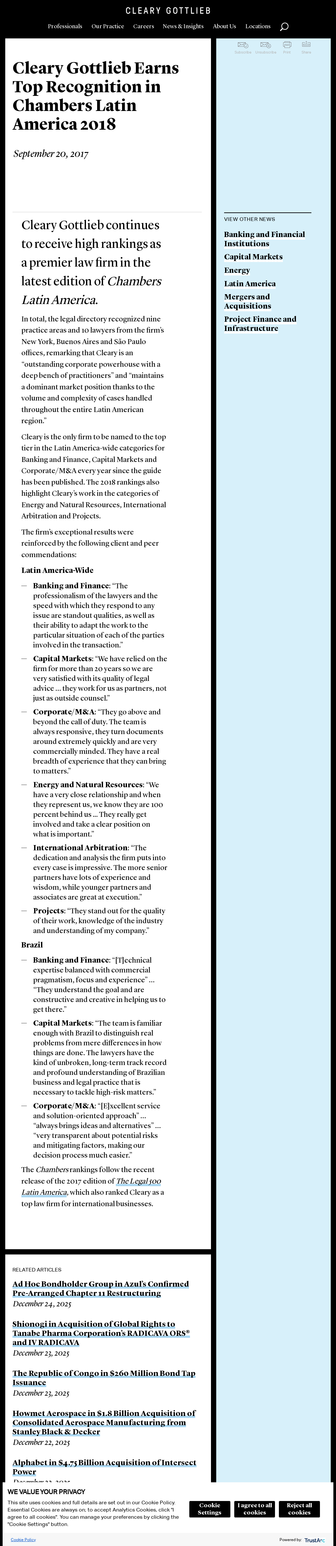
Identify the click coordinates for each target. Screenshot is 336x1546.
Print (287, 52)
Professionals (65, 27)
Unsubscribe (265, 52)
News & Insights (183, 27)
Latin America (250, 284)
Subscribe (243, 52)
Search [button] (284, 27)
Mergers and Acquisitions (247, 302)
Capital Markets (253, 257)
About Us (224, 27)
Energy (237, 271)
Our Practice (108, 27)
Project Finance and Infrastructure (260, 324)
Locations (258, 27)
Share (306, 52)
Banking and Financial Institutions (264, 239)
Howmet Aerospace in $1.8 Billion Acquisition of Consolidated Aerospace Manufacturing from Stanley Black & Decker (103, 1423)
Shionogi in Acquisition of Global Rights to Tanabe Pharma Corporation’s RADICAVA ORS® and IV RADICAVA (101, 1334)
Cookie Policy (23, 1539)
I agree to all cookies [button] (255, 1509)
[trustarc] (314, 1539)
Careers (143, 27)
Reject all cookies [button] (299, 1509)
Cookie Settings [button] (209, 1509)
